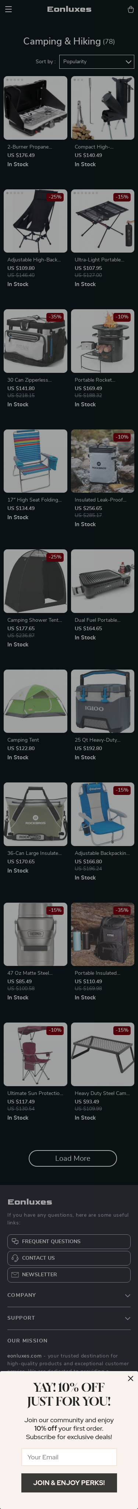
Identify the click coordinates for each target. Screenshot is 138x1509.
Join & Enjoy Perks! (69, 1482)
